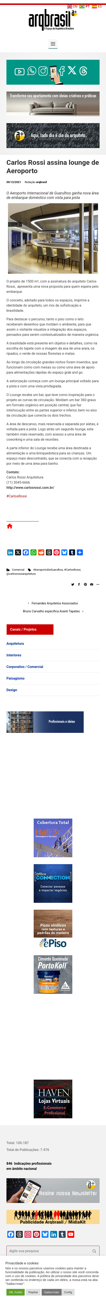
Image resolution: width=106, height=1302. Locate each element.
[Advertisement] (33, 780)
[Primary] (53, 43)
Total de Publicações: (23, 1150)
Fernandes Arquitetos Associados (55, 603)
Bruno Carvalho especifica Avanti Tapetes (51, 611)
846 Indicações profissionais (29, 1163)
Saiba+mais (51, 1292)
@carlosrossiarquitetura (21, 573)
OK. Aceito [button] (15, 1292)
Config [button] (68, 1292)
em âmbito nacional (21, 1169)
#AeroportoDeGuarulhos (48, 569)
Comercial (18, 569)
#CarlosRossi (16, 496)
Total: (11, 1143)
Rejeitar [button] (33, 1292)
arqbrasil (41, 182)
